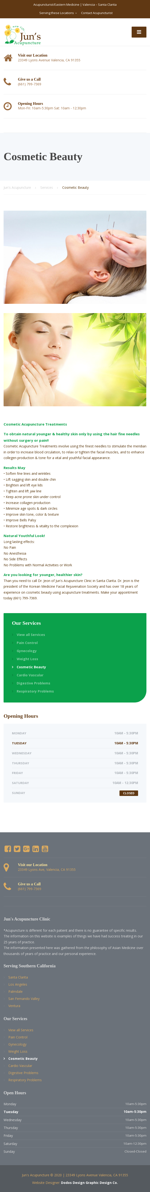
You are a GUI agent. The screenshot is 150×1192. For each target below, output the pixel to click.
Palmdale (15, 991)
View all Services (31, 634)
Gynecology (27, 651)
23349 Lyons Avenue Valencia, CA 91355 (97, 1175)
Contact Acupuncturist (97, 13)
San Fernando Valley (24, 998)
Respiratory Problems (35, 691)
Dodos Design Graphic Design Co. (89, 1182)
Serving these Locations (56, 13)
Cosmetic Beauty (31, 667)
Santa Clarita (18, 977)
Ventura (14, 1005)
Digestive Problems (33, 683)
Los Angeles (17, 984)
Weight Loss (27, 659)
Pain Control (27, 642)
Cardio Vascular (30, 675)
